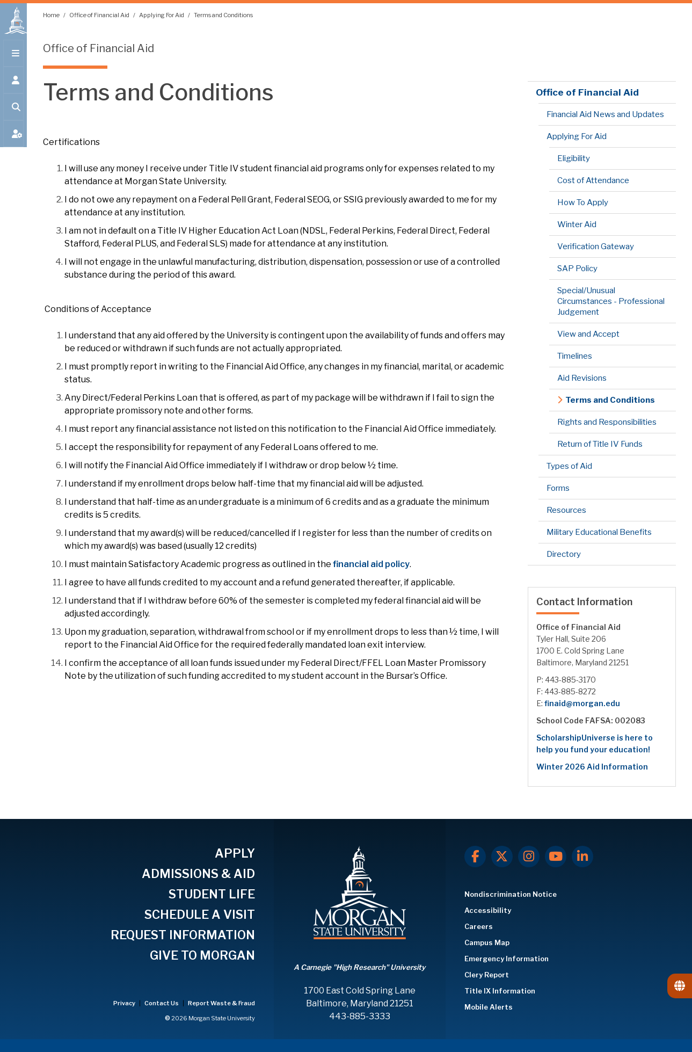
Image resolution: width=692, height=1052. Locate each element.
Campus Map (486, 942)
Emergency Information (506, 958)
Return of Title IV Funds (600, 444)
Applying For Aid (162, 15)
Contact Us (162, 1003)
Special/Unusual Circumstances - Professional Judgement (611, 301)
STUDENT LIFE (212, 894)
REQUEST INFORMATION (183, 935)
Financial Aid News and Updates (605, 114)
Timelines (574, 356)
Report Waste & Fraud (221, 1003)
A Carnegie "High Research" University (359, 967)
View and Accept (588, 334)
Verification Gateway (595, 246)
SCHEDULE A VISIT (199, 915)
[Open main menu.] (13, 60)
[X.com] (502, 856)
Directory (564, 554)
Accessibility (487, 910)
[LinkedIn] (582, 856)
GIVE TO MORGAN (202, 955)
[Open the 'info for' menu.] (13, 87)
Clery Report (486, 974)
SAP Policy (577, 268)
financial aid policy (371, 564)
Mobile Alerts (488, 1007)
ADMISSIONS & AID (198, 874)
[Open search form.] (13, 113)
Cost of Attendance (593, 180)
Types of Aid (569, 466)
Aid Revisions (582, 378)
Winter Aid (576, 224)
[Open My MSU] (13, 140)
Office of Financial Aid (99, 15)
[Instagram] (529, 856)
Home (52, 15)
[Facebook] (475, 856)
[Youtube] (555, 856)
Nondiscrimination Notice (510, 894)
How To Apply (582, 202)
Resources (566, 510)
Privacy (124, 1003)
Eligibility (573, 158)
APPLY (235, 853)
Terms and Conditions (223, 15)
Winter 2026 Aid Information (592, 766)
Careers (478, 926)
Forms (558, 488)
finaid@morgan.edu (582, 703)
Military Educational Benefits (599, 532)
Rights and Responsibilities (607, 422)
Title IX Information (499, 990)
